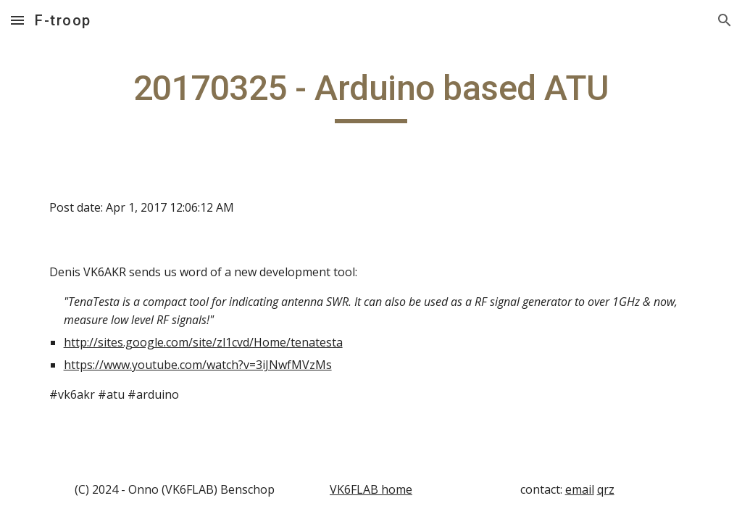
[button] (17, 20)
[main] (371, 95)
